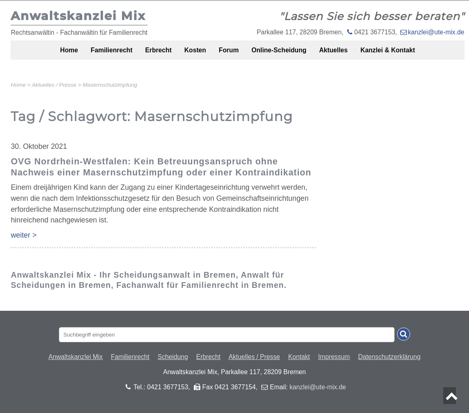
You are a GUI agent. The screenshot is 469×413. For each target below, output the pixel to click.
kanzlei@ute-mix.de (436, 32)
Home (48, 54)
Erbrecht (149, 54)
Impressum (334, 356)
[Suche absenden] (403, 334)
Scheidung (172, 356)
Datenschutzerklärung (389, 356)
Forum (229, 54)
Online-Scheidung (286, 54)
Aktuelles (347, 54)
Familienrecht (96, 54)
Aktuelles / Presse (254, 356)
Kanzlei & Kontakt (407, 54)
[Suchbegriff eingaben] (227, 334)
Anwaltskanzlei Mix (76, 356)
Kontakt (299, 356)
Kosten (191, 54)
